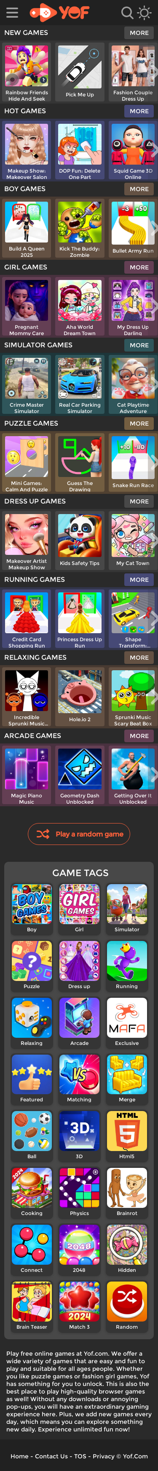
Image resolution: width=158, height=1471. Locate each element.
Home (20, 1456)
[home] (59, 12)
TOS (80, 1456)
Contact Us (51, 1456)
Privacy (104, 1456)
